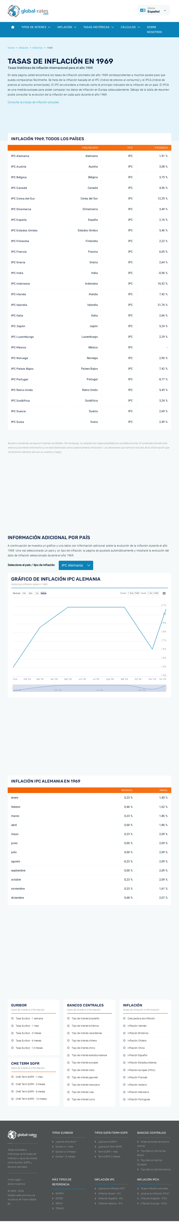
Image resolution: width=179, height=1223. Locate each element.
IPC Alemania (20, 156)
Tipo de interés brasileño (83, 1018)
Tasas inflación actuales (152, 1188)
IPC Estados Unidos (24, 230)
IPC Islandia (19, 305)
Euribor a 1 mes (62, 1146)
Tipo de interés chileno (82, 1040)
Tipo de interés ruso (80, 1092)
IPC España (19, 219)
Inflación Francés (135, 1077)
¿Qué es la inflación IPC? (110, 1188)
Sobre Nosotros (154, 29)
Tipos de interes (35, 27)
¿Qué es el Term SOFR (108, 1146)
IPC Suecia (18, 411)
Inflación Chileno (135, 1040)
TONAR (58, 1208)
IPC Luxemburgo (22, 336)
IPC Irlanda (18, 294)
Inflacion (23, 47)
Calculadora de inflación (139, 1018)
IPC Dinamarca (21, 209)
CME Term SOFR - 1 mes (27, 1076)
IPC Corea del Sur (23, 198)
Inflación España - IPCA (152, 1198)
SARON (58, 1193)
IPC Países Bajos (22, 368)
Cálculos (130, 27)
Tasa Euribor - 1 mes (25, 1025)
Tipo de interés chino (81, 1048)
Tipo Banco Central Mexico (154, 1169)
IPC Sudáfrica (20, 400)
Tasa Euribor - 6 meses (26, 1040)
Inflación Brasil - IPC (108, 1193)
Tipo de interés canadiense (84, 1033)
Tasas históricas (98, 27)
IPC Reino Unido (22, 390)
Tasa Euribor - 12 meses (27, 1048)
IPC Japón (18, 326)
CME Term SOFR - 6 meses (28, 1091)
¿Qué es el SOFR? (106, 1141)
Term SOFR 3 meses (107, 1156)
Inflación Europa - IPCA (152, 1203)
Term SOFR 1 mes (106, 1151)
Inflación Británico (135, 1033)
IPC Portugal (19, 379)
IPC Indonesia (20, 283)
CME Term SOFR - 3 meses (28, 1084)
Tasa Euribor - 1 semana (27, 1018)
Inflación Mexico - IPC (109, 1203)
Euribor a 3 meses (64, 1151)
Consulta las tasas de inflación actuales (33, 102)
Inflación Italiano (135, 1084)
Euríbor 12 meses (63, 1156)
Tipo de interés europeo (82, 1062)
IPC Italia (17, 315)
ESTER (57, 1198)
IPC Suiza (17, 422)
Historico (38, 47)
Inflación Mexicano (136, 1092)
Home (11, 47)
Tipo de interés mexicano (83, 1084)
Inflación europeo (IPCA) (139, 1070)
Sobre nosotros (16, 1184)
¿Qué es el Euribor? (64, 1141)
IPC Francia (19, 251)
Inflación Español (135, 1055)
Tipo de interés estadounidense (87, 1055)
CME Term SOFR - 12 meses (29, 1098)
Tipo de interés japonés (82, 1077)
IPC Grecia (18, 262)
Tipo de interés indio (80, 1070)
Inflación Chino (134, 1048)
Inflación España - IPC (109, 1198)
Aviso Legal (14, 1179)
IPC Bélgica (19, 177)
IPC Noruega (19, 358)
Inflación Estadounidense (139, 1062)
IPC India (17, 273)
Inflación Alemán (135, 1025)
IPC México (18, 347)
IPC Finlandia (20, 241)
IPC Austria (18, 166)
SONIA (57, 1203)
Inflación (66, 27)
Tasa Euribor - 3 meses (26, 1033)
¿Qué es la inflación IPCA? (153, 1193)
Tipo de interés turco (81, 1099)
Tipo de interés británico (83, 1025)
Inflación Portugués (136, 1099)
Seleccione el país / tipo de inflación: (31, 565)
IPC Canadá (19, 188)
